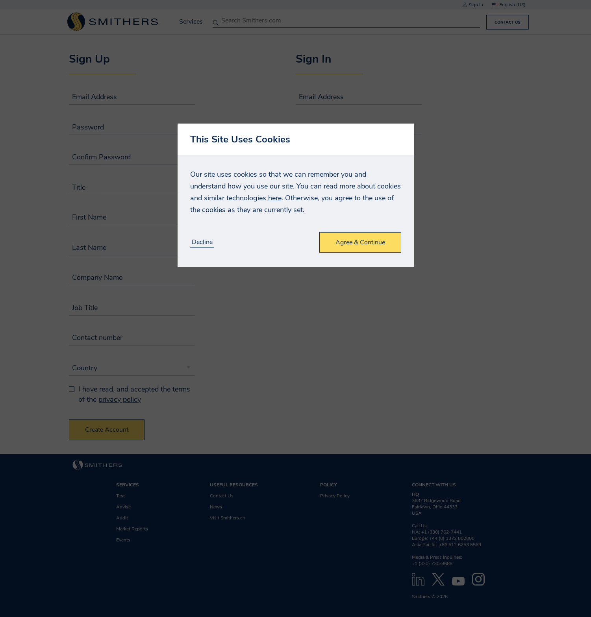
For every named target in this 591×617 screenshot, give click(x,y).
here (275, 198)
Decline (202, 242)
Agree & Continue (360, 242)
